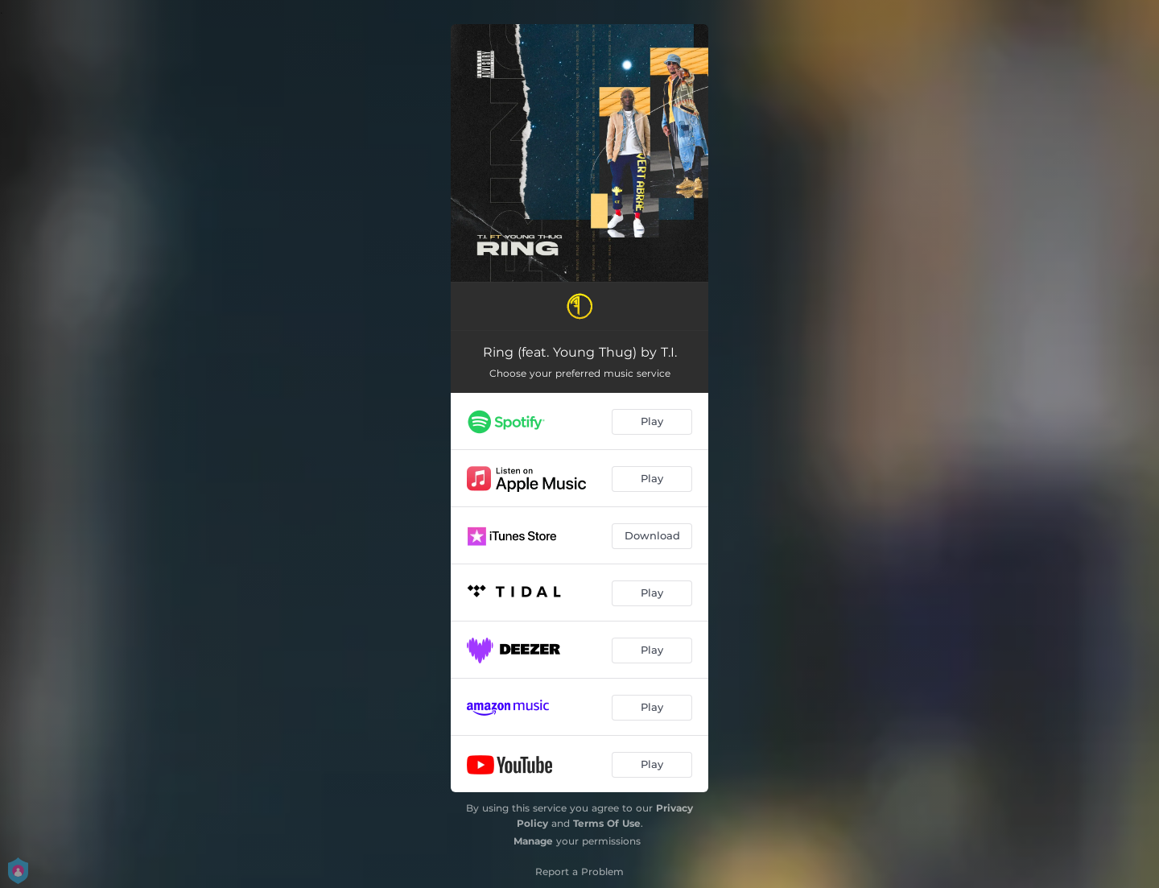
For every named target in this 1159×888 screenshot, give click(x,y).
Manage (533, 841)
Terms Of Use (607, 823)
